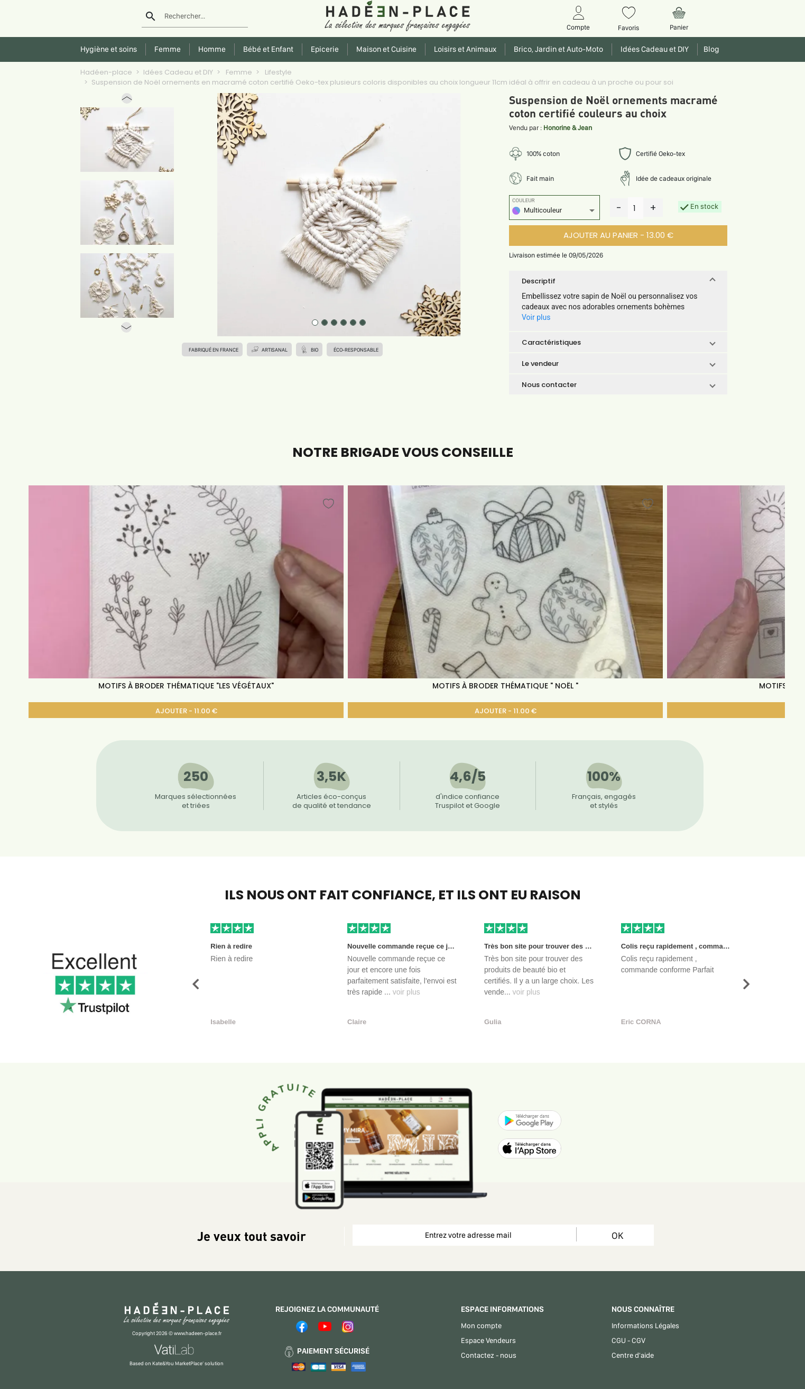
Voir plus (536, 317)
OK (617, 1235)
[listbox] (554, 212)
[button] (127, 101)
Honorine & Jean (567, 128)
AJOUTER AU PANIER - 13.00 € (618, 235)
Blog (709, 49)
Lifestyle (277, 72)
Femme (238, 72)
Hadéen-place (106, 72)
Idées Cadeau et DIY (178, 72)
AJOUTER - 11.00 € (186, 711)
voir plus (406, 992)
